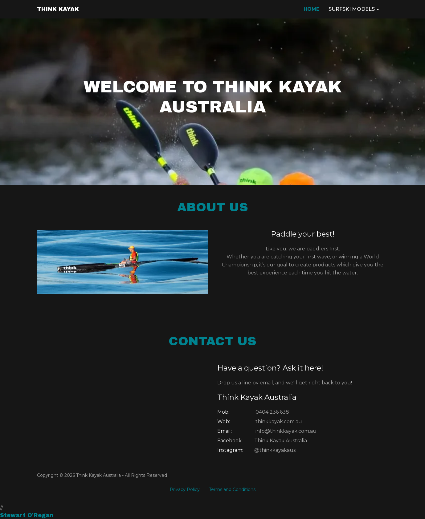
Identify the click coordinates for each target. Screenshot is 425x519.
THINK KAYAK (58, 9)
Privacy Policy (185, 489)
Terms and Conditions (232, 489)
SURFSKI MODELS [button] (354, 9)
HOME (311, 9)
